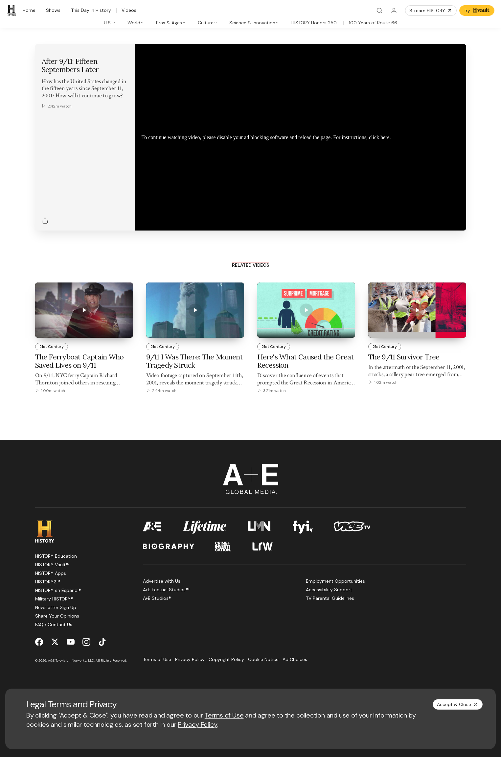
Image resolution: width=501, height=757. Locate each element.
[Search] (379, 10)
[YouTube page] (71, 642)
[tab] (110, 22)
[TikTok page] (102, 642)
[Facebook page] (39, 642)
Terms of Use (224, 715)
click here (379, 137)
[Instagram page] (86, 642)
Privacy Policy (197, 724)
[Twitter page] (55, 642)
